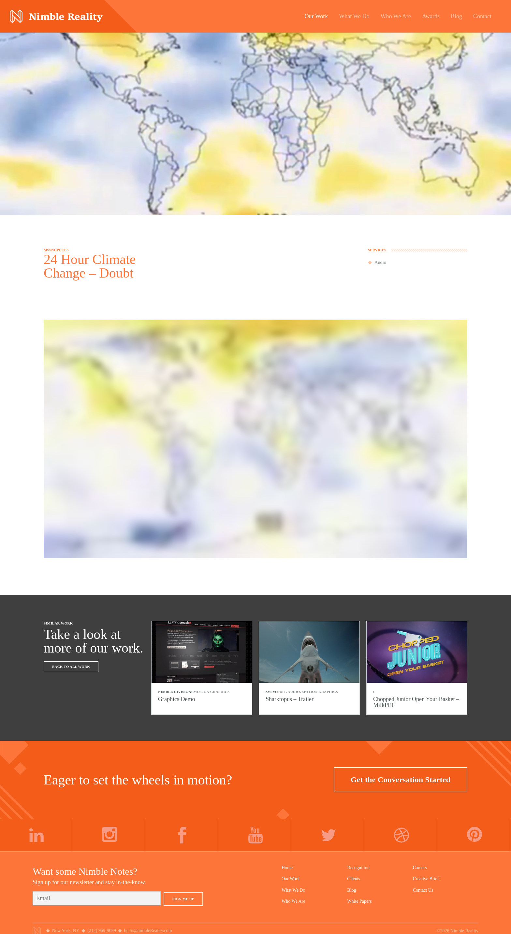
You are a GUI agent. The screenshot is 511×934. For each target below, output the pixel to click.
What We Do (293, 890)
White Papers (359, 901)
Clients (353, 878)
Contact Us (423, 890)
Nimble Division (56, 16)
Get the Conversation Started (400, 779)
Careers (420, 867)
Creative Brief (426, 878)
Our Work (291, 878)
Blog (351, 890)
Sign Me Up (183, 899)
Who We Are (293, 901)
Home (287, 867)
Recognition (358, 867)
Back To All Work (71, 666)
